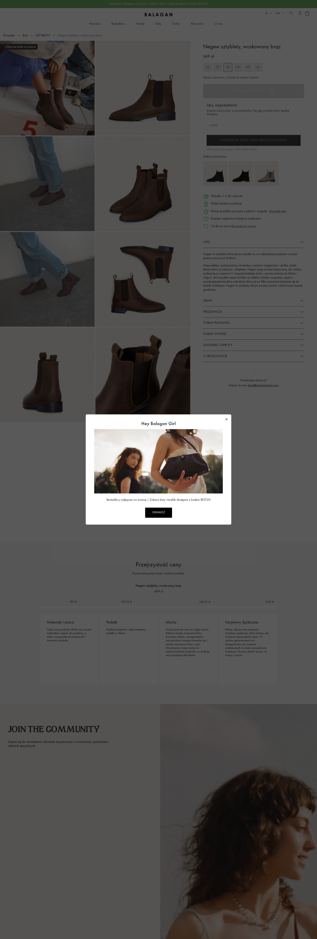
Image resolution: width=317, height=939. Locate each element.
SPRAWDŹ (158, 512)
